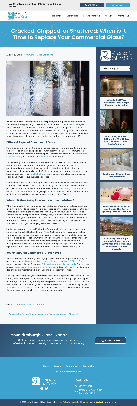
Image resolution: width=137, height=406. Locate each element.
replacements (28, 267)
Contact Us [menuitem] (88, 366)
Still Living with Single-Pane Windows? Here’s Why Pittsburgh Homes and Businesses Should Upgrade (116, 244)
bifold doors (46, 156)
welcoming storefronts (71, 188)
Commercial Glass (33, 54)
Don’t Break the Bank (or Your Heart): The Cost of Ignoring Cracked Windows (116, 209)
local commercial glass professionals (39, 261)
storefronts (81, 153)
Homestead (76, 171)
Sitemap (84, 402)
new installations (46, 267)
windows (10, 156)
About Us (110, 16)
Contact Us (123, 15)
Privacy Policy (62, 402)
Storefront (48, 54)
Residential (57, 16)
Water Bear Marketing (106, 402)
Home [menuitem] (46, 366)
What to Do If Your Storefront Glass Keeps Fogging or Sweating (116, 102)
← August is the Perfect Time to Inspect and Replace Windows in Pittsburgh (42, 314)
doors (19, 156)
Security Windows (93, 16)
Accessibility (74, 402)
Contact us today (23, 287)
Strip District (35, 174)
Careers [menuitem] (57, 366)
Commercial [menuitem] (72, 366)
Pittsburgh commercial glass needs (59, 264)
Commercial (74, 16)
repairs (17, 267)
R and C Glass (70, 261)
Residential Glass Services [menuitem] (68, 371)
